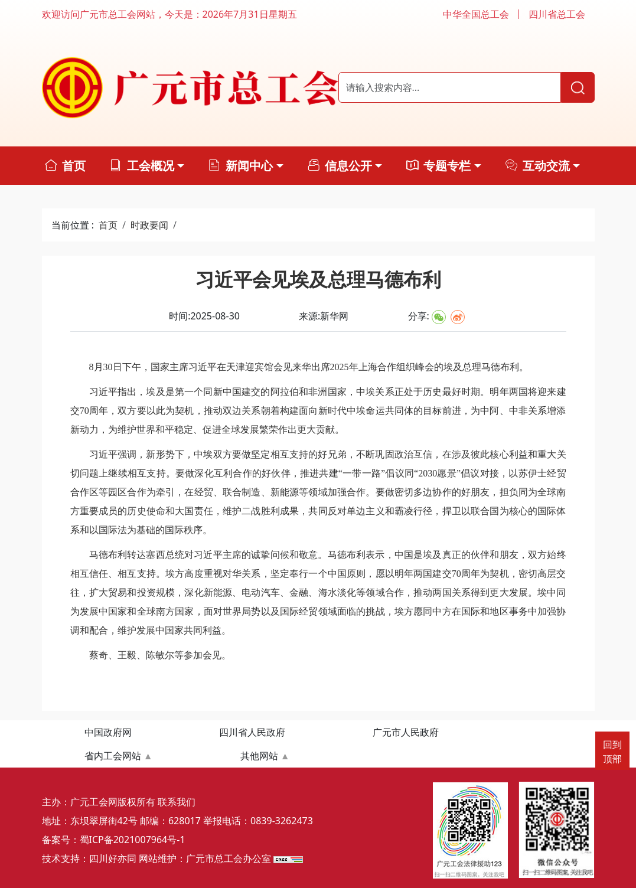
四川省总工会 (557, 14)
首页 (108, 224)
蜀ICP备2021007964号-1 (132, 839)
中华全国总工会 (476, 14)
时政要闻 (149, 224)
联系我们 (176, 801)
